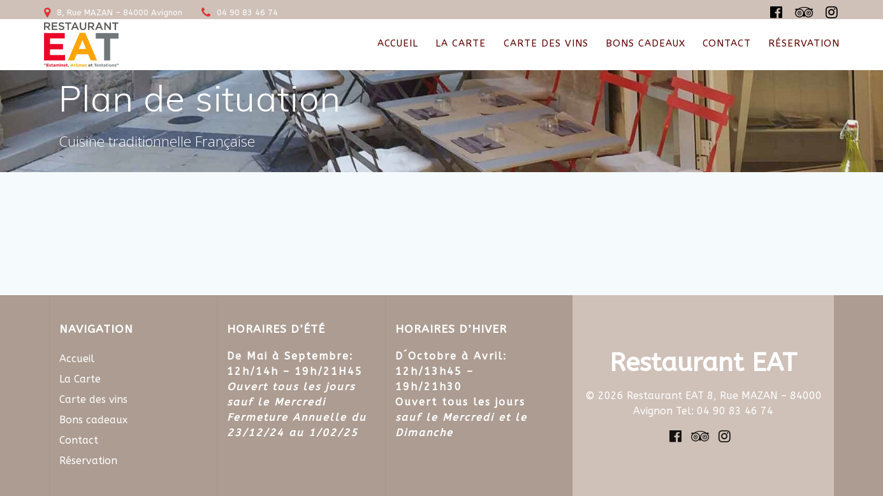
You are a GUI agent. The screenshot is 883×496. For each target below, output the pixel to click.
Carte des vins (546, 43)
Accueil (397, 43)
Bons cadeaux (645, 43)
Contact (727, 43)
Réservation (804, 43)
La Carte (460, 43)
